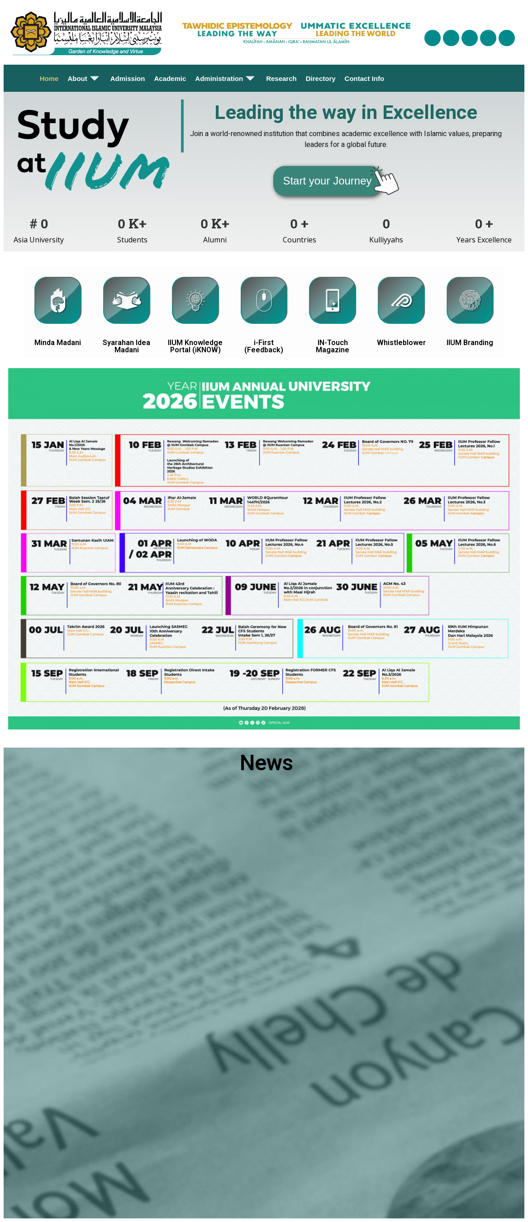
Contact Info (365, 78)
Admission (127, 78)
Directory (321, 78)
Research (281, 78)
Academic (170, 78)
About (84, 78)
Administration (226, 78)
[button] (327, 181)
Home (49, 78)
